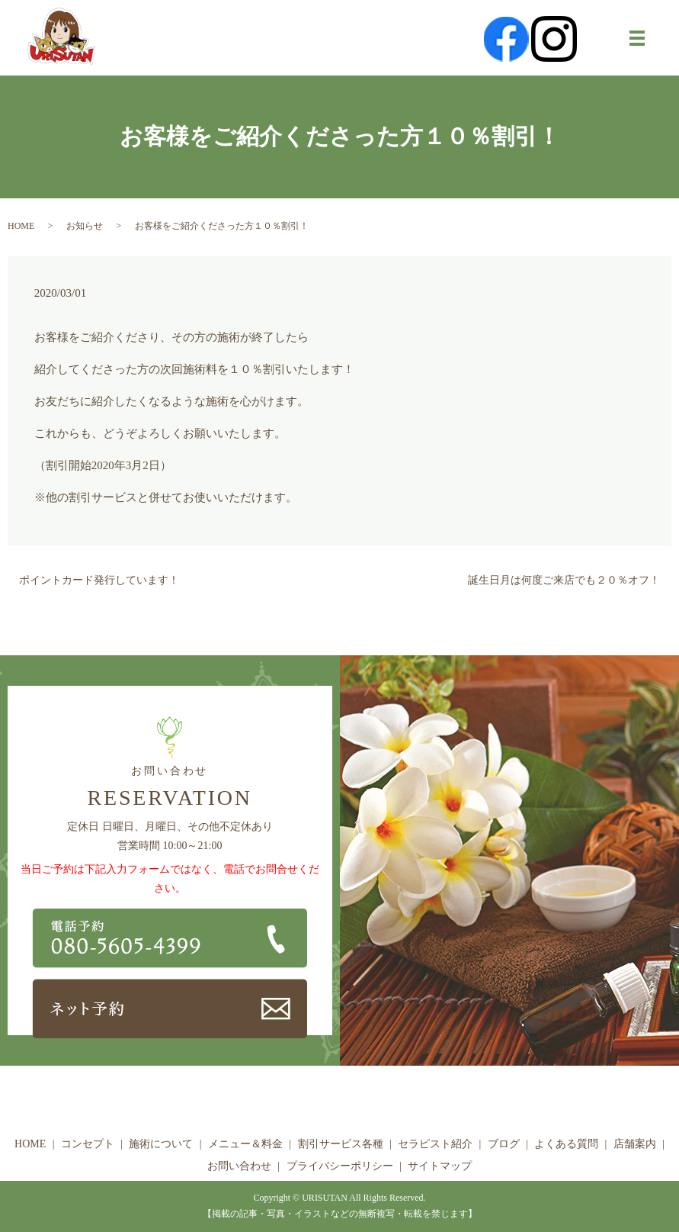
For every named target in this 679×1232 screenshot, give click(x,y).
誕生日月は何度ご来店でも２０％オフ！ (564, 580)
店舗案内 (634, 1144)
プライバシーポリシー (340, 1166)
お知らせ (84, 225)
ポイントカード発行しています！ (99, 580)
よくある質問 (566, 1144)
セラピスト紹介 (435, 1144)
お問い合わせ (239, 1166)
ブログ (504, 1144)
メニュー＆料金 (245, 1144)
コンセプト (87, 1144)
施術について (161, 1144)
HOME (21, 225)
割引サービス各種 (340, 1144)
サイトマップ (440, 1166)
